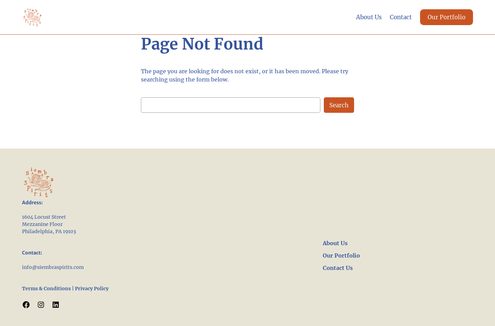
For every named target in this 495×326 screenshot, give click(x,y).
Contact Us (338, 267)
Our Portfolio (446, 17)
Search (339, 105)
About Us (335, 243)
